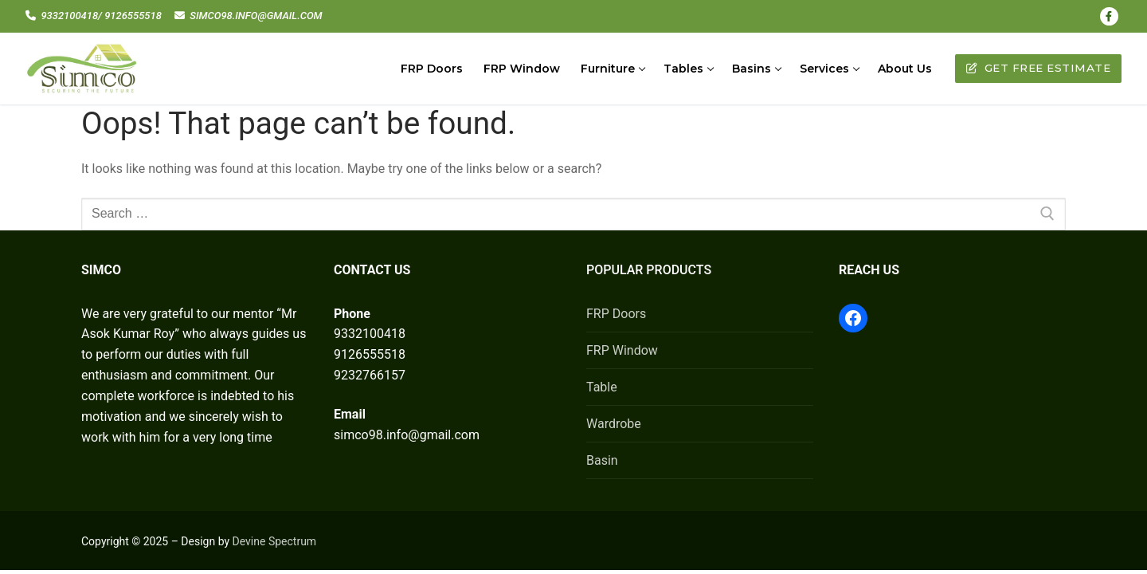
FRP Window (622, 350)
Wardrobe (613, 423)
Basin (602, 460)
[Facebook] (1109, 16)
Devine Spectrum (275, 541)
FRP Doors (616, 313)
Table (601, 387)
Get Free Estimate (1038, 67)
